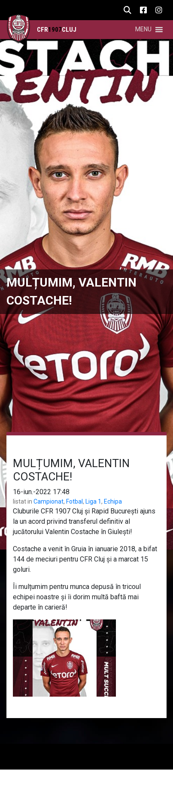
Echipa (113, 501)
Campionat (48, 501)
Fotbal (74, 501)
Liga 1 (93, 501)
